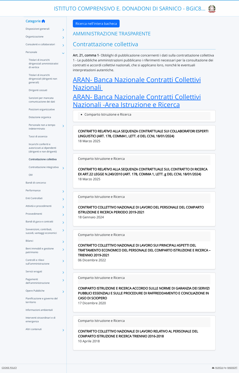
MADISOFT (232, 367)
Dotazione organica (40, 125)
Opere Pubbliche (35, 298)
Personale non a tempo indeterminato (42, 134)
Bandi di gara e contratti (39, 229)
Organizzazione (34, 44)
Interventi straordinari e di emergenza (40, 327)
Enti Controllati (34, 206)
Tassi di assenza (38, 144)
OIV (31, 182)
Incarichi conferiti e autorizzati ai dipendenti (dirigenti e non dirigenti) (43, 155)
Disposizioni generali (37, 36)
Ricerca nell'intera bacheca (96, 23)
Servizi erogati (34, 279)
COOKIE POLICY (9, 367)
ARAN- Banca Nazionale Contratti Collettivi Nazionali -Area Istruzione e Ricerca (137, 100)
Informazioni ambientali (39, 317)
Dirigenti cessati (38, 98)
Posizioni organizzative (42, 117)
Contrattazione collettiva (43, 167)
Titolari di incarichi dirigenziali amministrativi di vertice (43, 71)
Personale (31, 60)
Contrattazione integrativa (44, 175)
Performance (33, 198)
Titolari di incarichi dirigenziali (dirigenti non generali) (43, 86)
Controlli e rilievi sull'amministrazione (37, 269)
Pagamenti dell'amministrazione (38, 288)
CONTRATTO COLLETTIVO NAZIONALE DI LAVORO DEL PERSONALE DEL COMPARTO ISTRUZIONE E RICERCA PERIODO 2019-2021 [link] (141, 209)
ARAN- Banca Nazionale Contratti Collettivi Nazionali (137, 83)
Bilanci (29, 248)
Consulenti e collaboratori (40, 52)
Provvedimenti (34, 221)
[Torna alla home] (43, 29)
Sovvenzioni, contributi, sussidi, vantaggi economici (41, 238)
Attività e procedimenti (38, 213)
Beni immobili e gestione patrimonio (40, 258)
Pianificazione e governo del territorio (42, 308)
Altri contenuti (34, 337)
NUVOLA (217, 367)
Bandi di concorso (36, 190)
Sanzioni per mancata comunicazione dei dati (42, 107)
